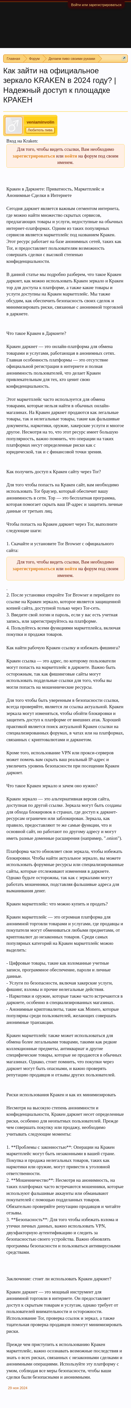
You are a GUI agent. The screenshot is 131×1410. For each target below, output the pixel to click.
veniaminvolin (41, 122)
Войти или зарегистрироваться (96, 5)
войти (71, 155)
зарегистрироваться (34, 155)
